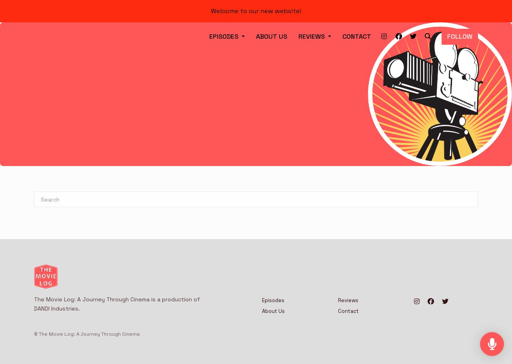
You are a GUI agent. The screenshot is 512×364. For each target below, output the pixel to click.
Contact (356, 36)
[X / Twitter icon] (445, 302)
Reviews (312, 36)
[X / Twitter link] (413, 37)
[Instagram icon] (417, 302)
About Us (271, 36)
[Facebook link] (398, 37)
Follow (459, 36)
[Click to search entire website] (427, 37)
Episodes (224, 36)
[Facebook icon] (431, 302)
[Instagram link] (384, 37)
